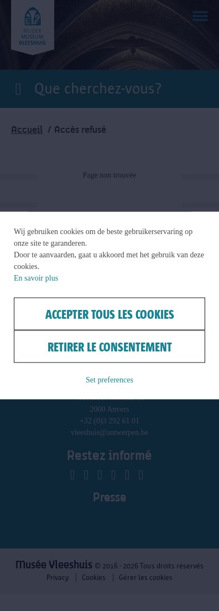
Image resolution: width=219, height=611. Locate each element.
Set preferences (109, 380)
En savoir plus (36, 278)
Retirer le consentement (110, 346)
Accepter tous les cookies (109, 314)
